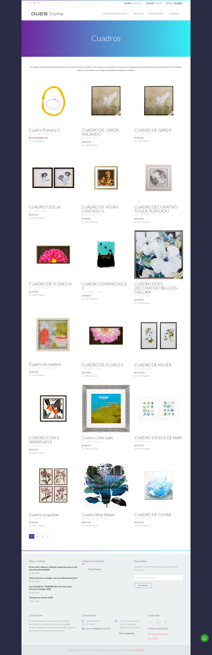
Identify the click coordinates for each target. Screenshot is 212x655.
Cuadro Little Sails (97, 437)
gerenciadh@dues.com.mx (98, 628)
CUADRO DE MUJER (152, 364)
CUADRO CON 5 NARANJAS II (44, 439)
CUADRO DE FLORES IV (50, 283)
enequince (139, 650)
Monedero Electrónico (158, 634)
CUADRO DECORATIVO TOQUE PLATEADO (156, 208)
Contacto (173, 13)
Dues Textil (153, 638)
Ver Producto (37, 141)
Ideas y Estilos (155, 13)
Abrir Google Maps (127, 633)
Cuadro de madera (45, 364)
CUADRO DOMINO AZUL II (105, 285)
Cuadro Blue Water (98, 514)
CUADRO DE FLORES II (102, 364)
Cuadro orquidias (44, 514)
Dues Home (94, 569)
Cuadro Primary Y (44, 129)
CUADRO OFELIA (44, 206)
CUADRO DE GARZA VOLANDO (100, 131)
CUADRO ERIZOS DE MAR (158, 437)
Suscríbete (143, 585)
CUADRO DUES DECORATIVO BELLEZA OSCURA (155, 287)
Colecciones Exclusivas (115, 13)
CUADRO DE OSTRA (152, 514)
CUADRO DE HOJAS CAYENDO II (100, 208)
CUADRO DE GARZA (152, 129)
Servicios (138, 13)
